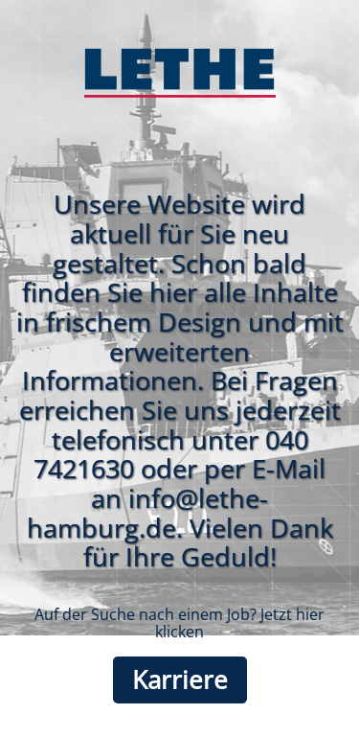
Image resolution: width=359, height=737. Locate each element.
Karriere (180, 680)
